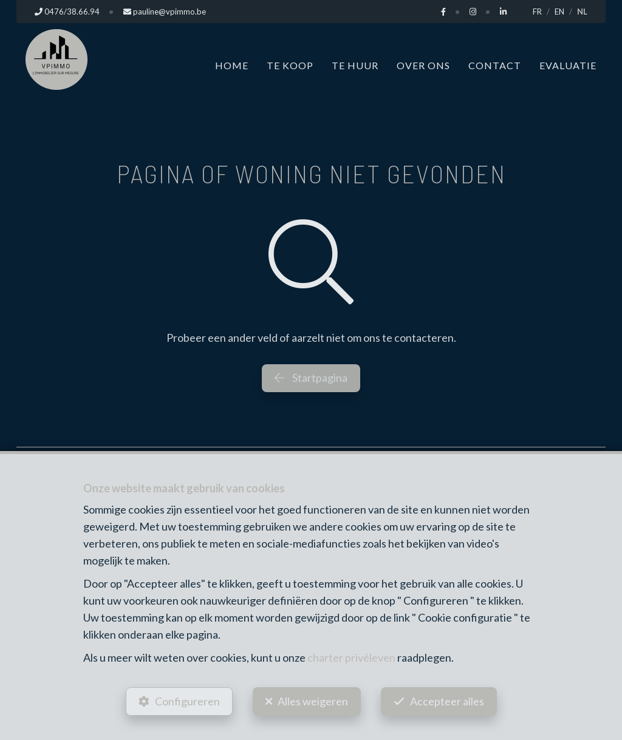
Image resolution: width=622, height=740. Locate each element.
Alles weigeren (313, 701)
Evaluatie (567, 65)
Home (231, 65)
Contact (494, 65)
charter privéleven (351, 657)
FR (537, 11)
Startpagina (311, 377)
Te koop (290, 65)
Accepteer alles (447, 701)
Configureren (187, 701)
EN (559, 11)
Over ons (423, 65)
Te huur (355, 65)
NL (582, 11)
